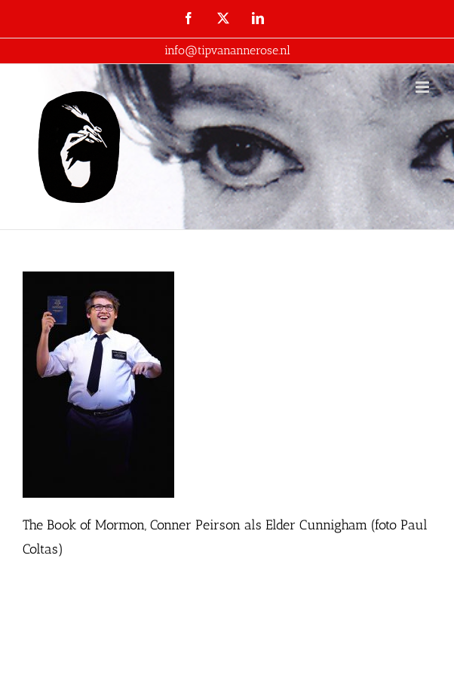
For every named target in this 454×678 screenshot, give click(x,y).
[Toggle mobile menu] (423, 87)
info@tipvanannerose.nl (227, 50)
